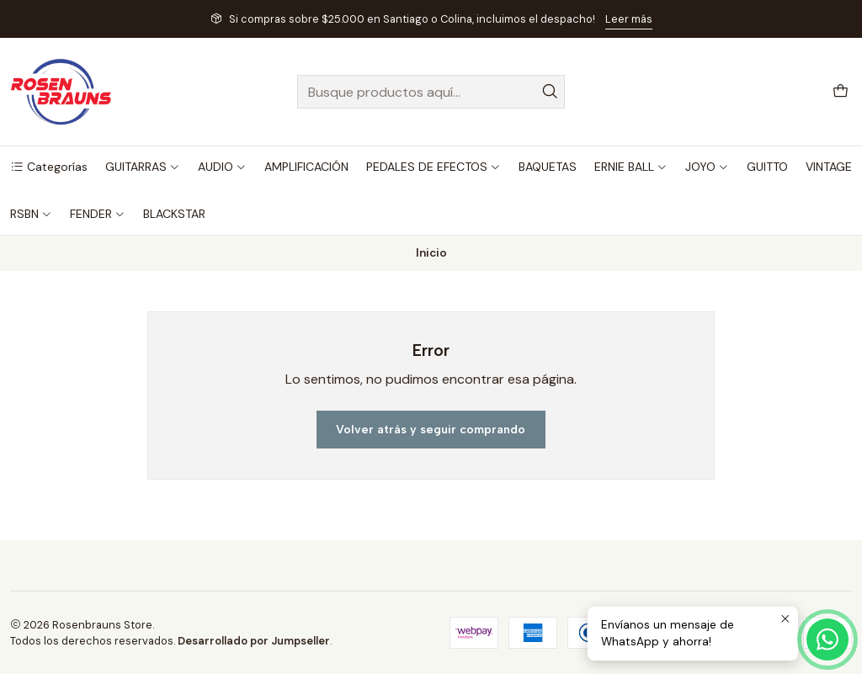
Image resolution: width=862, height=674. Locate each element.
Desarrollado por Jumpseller (254, 641)
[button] (49, 167)
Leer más (628, 19)
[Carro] (840, 92)
